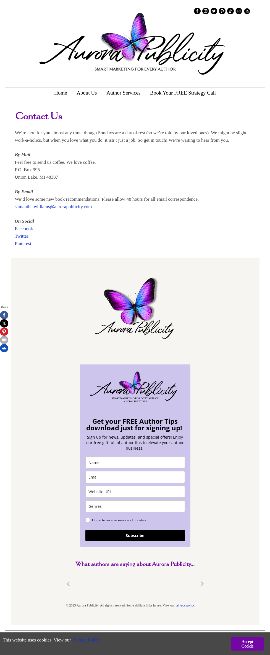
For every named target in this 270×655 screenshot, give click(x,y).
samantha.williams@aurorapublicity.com (53, 206)
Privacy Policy (85, 640)
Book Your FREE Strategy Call (183, 93)
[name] (135, 462)
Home (60, 93)
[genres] (135, 506)
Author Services (123, 93)
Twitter (21, 236)
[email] (135, 477)
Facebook (24, 228)
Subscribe (135, 535)
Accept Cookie (247, 643)
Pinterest (23, 243)
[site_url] (135, 492)
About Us (87, 93)
